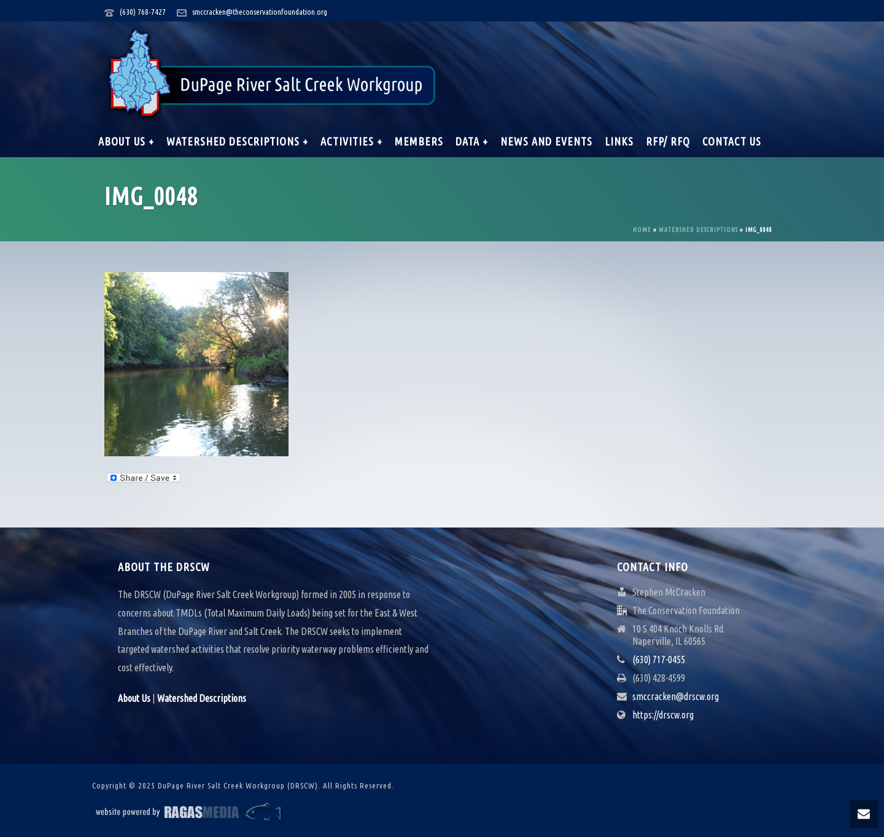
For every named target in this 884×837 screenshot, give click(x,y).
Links (619, 141)
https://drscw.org (663, 714)
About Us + (126, 141)
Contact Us (731, 141)
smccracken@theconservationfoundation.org (259, 11)
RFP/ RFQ (668, 141)
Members (419, 141)
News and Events (546, 141)
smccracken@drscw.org (675, 696)
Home (642, 230)
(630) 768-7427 (143, 11)
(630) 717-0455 (658, 659)
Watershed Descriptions (698, 230)
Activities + (351, 141)
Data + (472, 141)
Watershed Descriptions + (237, 141)
